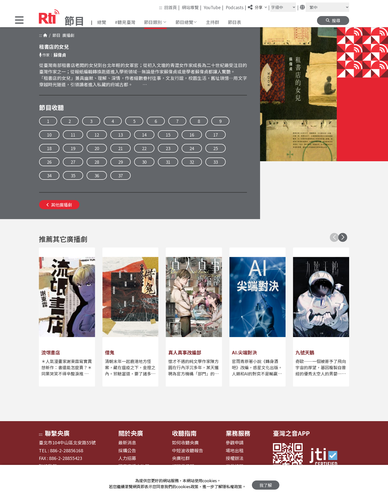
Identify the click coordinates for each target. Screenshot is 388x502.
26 (49, 162)
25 (215, 148)
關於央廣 (130, 433)
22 (144, 148)
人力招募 (127, 458)
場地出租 (234, 450)
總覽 (101, 22)
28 (97, 162)
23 (168, 148)
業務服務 (238, 433)
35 (73, 175)
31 (168, 162)
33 (215, 162)
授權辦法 (234, 458)
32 (192, 162)
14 (144, 135)
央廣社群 (181, 458)
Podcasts (236, 7)
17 (215, 135)
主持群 (212, 22)
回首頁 (172, 7)
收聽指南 (184, 433)
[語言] (327, 7)
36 (97, 175)
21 (120, 148)
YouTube (213, 7)
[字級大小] (283, 7)
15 (168, 135)
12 (97, 135)
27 (73, 162)
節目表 (234, 22)
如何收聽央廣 (185, 442)
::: (160, 7)
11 (73, 135)
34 (49, 175)
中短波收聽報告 (187, 450)
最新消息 (127, 442)
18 (49, 148)
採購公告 (127, 450)
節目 (55, 35)
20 (97, 148)
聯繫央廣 (57, 433)
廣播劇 (67, 35)
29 (120, 162)
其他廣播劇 (59, 205)
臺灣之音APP (291, 433)
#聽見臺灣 (125, 22)
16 (192, 135)
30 (144, 162)
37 (120, 175)
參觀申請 (234, 442)
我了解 (265, 483)
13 (120, 135)
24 (192, 148)
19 (73, 148)
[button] (19, 20)
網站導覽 (191, 7)
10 (49, 135)
